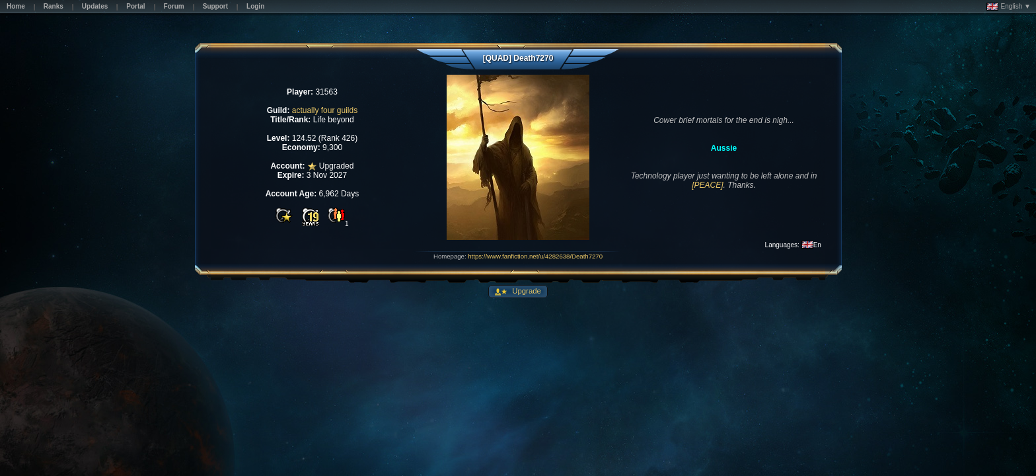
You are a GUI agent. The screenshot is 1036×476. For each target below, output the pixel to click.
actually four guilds (324, 110)
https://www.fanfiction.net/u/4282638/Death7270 (535, 256)
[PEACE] (707, 185)
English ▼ (1008, 7)
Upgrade (525, 291)
